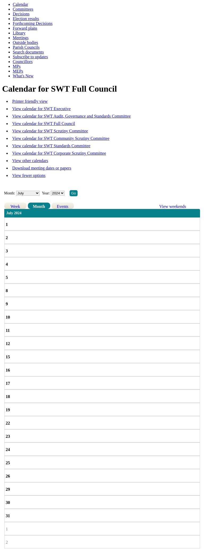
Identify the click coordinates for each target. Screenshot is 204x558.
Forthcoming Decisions (33, 23)
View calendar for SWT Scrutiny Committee (50, 131)
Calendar (20, 4)
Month (39, 206)
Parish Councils (26, 47)
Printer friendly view (30, 101)
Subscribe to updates (30, 57)
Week (15, 206)
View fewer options (28, 175)
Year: (46, 193)
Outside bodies (25, 42)
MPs (16, 66)
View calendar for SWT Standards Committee (51, 146)
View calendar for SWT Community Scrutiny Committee (60, 138)
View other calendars (30, 160)
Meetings (21, 37)
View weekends (172, 206)
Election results (26, 18)
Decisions (21, 14)
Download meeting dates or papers (41, 168)
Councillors (23, 61)
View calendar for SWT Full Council (43, 123)
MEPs (18, 71)
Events (63, 206)
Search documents (28, 52)
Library (19, 33)
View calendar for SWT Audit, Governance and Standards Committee (71, 116)
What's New (23, 76)
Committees (23, 9)
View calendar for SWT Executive (41, 108)
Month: (9, 193)
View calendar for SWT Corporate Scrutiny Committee (59, 153)
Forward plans (25, 28)
